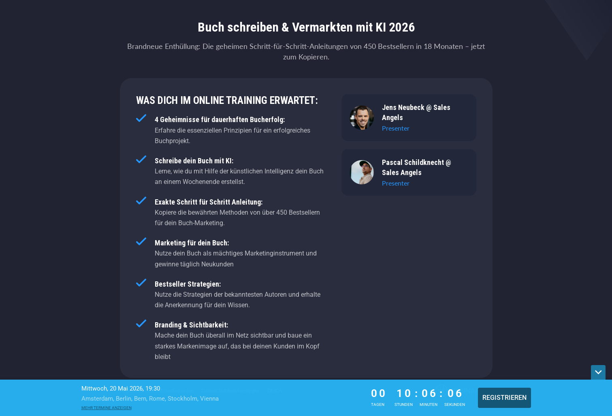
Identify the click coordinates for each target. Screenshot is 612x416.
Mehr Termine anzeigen (106, 407)
